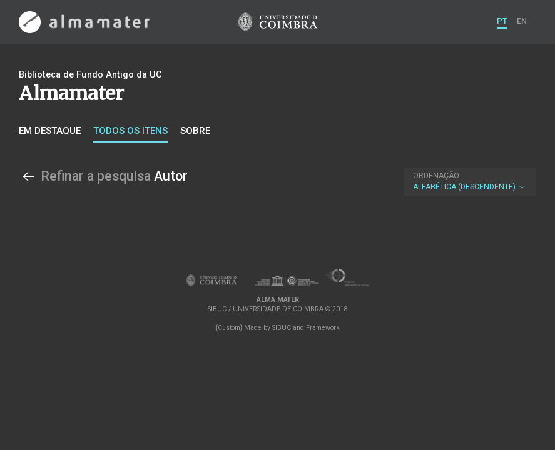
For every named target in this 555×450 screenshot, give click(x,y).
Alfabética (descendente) (470, 181)
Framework (323, 328)
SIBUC (281, 328)
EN (522, 21)
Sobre (195, 130)
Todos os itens (130, 130)
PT (502, 21)
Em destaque (50, 130)
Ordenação (436, 175)
